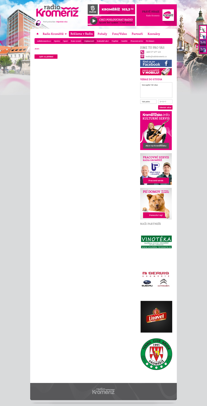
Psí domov (150, 41)
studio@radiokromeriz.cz (156, 56)
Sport (65, 41)
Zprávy (57, 41)
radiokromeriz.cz (44, 41)
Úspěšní (115, 41)
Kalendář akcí (103, 41)
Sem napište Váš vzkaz (156, 90)
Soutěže (124, 41)
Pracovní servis (137, 41)
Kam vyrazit (76, 41)
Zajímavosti (89, 41)
